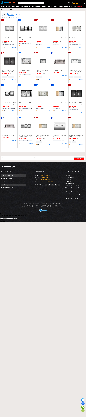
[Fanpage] (46, 185)
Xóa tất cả (18, 14)
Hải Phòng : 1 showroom (9, 185)
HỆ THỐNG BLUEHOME (7, 172)
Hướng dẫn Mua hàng (70, 183)
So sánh (14, 47)
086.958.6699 (44, 177)
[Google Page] (49, 185)
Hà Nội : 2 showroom (8, 175)
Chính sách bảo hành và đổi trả (72, 192)
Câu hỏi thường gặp (69, 177)
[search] (43, 3)
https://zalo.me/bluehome (47, 182)
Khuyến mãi (68, 181)
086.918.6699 (44, 175)
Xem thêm (42, 150)
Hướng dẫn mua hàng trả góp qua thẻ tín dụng (74, 195)
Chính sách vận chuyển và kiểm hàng (73, 188)
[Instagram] (56, 185)
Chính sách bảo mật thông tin (72, 186)
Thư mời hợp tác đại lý (70, 179)
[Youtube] (52, 185)
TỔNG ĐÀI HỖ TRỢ (40, 172)
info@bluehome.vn (45, 179)
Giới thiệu (67, 175)
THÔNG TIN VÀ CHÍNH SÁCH (73, 172)
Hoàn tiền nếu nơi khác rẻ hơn (72, 198)
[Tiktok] (59, 185)
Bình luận (80, 158)
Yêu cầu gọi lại (15, 218)
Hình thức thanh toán (70, 190)
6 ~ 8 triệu (11, 14)
